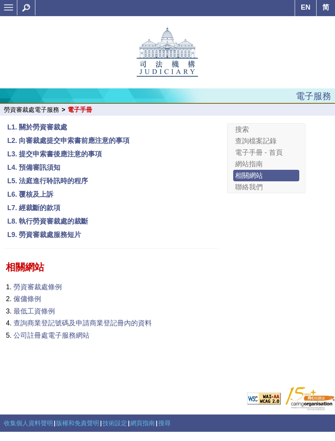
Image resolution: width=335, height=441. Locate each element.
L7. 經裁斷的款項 (33, 208)
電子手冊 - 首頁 (259, 152)
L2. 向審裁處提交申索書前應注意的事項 (68, 140)
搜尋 (164, 423)
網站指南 (249, 164)
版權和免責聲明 (77, 423)
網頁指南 (142, 423)
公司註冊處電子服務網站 (51, 335)
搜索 (242, 129)
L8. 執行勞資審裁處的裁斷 (47, 221)
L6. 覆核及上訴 (30, 194)
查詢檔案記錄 (256, 141)
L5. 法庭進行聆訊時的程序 (47, 181)
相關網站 (249, 175)
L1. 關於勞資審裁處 (37, 127)
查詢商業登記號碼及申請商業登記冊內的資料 (82, 323)
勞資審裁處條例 (37, 287)
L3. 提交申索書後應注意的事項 (54, 154)
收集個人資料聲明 (28, 423)
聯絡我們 (249, 187)
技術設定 (115, 423)
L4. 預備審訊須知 (33, 167)
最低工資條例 (34, 311)
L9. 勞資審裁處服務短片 (44, 235)
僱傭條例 (27, 299)
